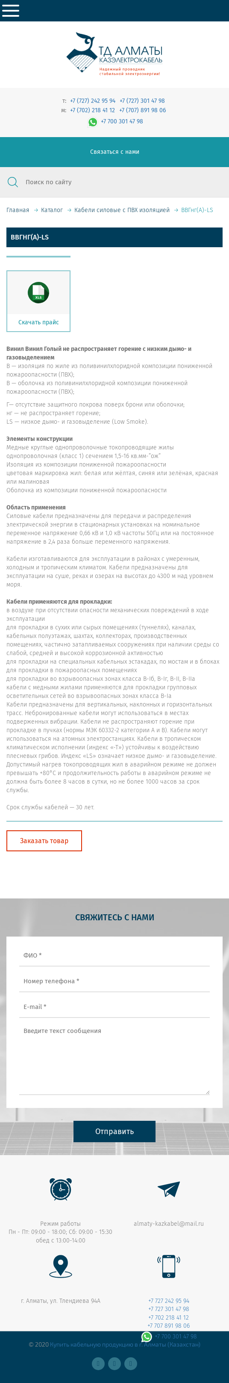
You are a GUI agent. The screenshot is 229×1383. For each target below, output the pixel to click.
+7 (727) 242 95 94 (92, 101)
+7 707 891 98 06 (168, 1325)
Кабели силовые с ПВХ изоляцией (122, 210)
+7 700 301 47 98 (114, 121)
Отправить (114, 1131)
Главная (17, 210)
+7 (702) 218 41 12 (92, 110)
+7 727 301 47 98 (168, 1309)
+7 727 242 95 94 (168, 1301)
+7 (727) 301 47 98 (142, 101)
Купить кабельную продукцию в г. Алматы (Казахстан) (125, 1344)
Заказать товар (44, 841)
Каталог (52, 210)
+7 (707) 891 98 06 (142, 110)
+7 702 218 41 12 (168, 1317)
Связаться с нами (114, 152)
